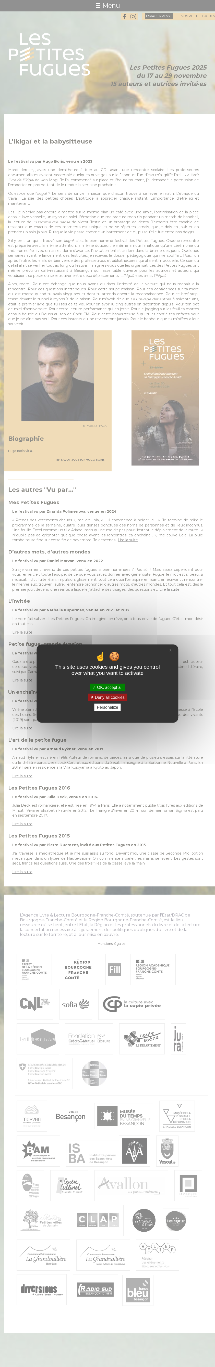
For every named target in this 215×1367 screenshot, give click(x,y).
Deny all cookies (107, 697)
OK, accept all (107, 687)
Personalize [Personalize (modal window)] (107, 707)
